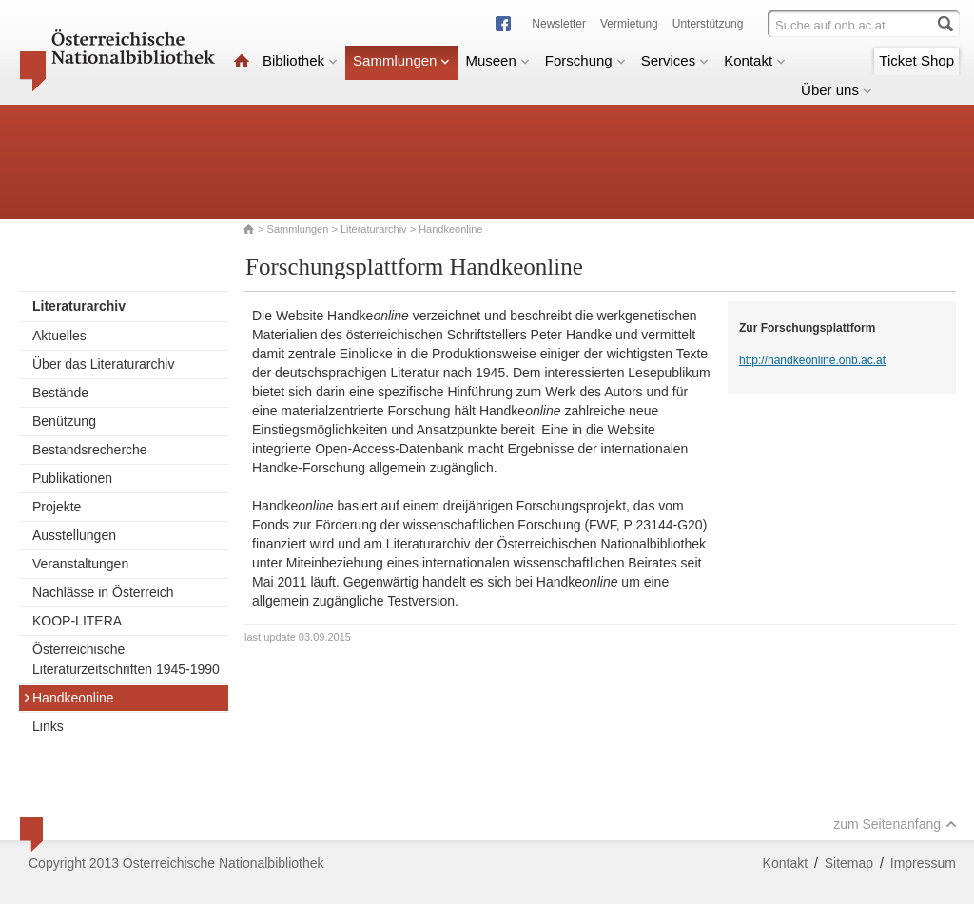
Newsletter (559, 23)
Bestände (60, 392)
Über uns (836, 90)
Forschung (585, 60)
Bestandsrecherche (89, 449)
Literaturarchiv (375, 229)
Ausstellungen (74, 535)
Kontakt (755, 60)
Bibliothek (300, 60)
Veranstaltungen (80, 563)
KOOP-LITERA (77, 620)
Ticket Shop (916, 60)
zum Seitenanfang (895, 824)
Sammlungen (401, 60)
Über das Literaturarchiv (103, 364)
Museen (497, 60)
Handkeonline (68, 697)
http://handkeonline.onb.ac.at (812, 360)
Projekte (56, 506)
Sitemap (849, 863)
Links (48, 726)
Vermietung (629, 23)
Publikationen (72, 478)
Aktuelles (59, 335)
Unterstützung (708, 23)
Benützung (64, 421)
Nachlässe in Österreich (103, 592)
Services (675, 60)
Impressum (923, 863)
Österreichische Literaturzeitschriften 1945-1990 (126, 659)
